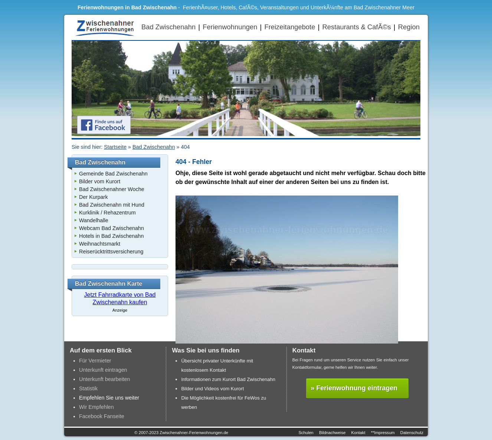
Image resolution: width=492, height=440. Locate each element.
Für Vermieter (95, 361)
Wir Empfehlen (96, 407)
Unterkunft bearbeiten (104, 379)
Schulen (305, 432)
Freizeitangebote (289, 27)
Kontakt (358, 432)
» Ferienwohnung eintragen (354, 388)
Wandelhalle (93, 220)
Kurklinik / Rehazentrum (107, 213)
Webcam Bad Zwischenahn (111, 228)
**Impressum (383, 432)
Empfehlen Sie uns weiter (109, 398)
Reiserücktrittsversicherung (111, 252)
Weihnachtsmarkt (99, 244)
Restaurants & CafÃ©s (356, 27)
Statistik (88, 388)
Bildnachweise (332, 432)
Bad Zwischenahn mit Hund (111, 205)
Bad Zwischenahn (168, 27)
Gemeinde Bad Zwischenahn (113, 174)
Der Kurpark (93, 197)
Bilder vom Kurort (99, 181)
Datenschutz (411, 432)
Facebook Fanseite (101, 416)
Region (409, 27)
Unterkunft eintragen (103, 370)
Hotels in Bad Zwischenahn (111, 236)
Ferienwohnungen (230, 27)
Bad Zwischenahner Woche (111, 189)
